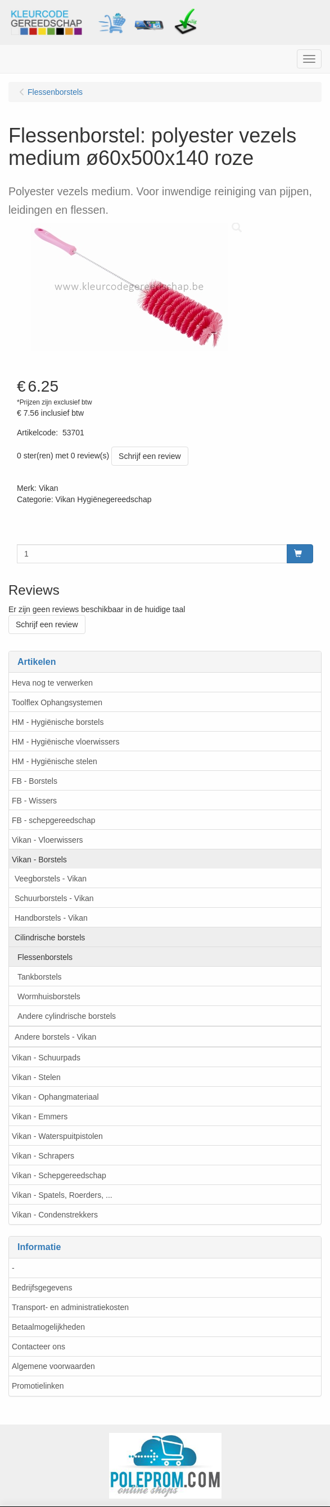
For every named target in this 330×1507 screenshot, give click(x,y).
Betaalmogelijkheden (48, 1326)
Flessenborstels (45, 957)
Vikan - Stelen (36, 1077)
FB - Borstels (34, 781)
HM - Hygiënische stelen (54, 761)
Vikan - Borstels (39, 859)
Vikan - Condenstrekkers (55, 1214)
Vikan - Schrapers (43, 1155)
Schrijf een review (150, 456)
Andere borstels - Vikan (55, 1036)
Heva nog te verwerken (52, 682)
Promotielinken (38, 1385)
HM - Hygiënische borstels (57, 722)
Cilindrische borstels (50, 937)
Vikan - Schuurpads (46, 1057)
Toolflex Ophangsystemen (57, 702)
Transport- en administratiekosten (70, 1307)
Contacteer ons (38, 1346)
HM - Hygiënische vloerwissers (65, 741)
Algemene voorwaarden (53, 1366)
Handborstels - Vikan (51, 917)
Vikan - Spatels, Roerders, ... (62, 1195)
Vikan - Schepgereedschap (59, 1175)
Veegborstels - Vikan (51, 878)
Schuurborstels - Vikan (54, 898)
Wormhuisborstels (48, 996)
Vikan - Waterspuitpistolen (57, 1136)
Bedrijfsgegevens (42, 1287)
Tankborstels (39, 976)
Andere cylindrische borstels (66, 1016)
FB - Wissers (34, 800)
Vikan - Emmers (39, 1116)
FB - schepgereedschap (54, 820)
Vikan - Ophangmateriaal (55, 1096)
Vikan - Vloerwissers (47, 839)
